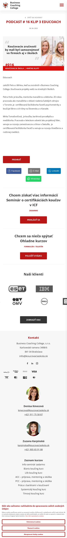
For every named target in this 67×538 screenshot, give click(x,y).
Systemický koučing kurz (33, 489)
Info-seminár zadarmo (33, 464)
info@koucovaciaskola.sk (33, 356)
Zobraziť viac (33, 320)
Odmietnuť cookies (33, 522)
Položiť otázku (33, 255)
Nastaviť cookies (33, 528)
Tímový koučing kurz (33, 493)
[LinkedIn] (54, 171)
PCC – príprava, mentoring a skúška (33, 481)
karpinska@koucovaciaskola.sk (33, 445)
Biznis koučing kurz (33, 468)
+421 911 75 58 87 (33, 414)
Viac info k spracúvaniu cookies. (34, 516)
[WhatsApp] (33, 179)
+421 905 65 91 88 (33, 449)
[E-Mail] (34, 171)
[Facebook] (14, 171)
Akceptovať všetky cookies (33, 534)
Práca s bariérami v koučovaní (33, 485)
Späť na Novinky (33, 17)
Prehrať (16, 159)
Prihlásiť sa (33, 220)
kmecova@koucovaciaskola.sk (33, 410)
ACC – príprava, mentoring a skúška (33, 476)
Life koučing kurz (33, 472)
